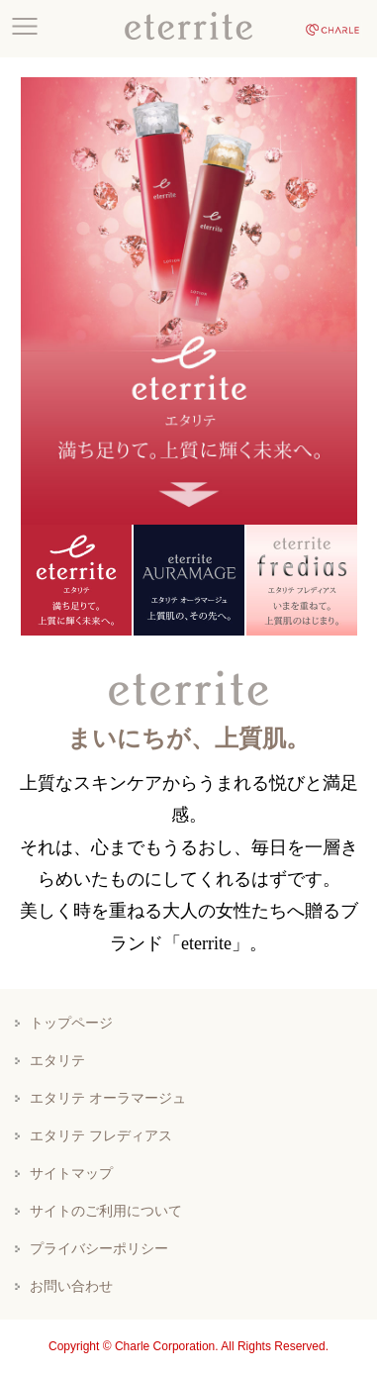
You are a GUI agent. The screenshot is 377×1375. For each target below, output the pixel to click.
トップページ (71, 1023)
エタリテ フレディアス (101, 1135)
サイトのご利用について (106, 1211)
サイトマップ (71, 1173)
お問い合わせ (71, 1286)
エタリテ (57, 1060)
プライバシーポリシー (99, 1248)
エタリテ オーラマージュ (108, 1098)
